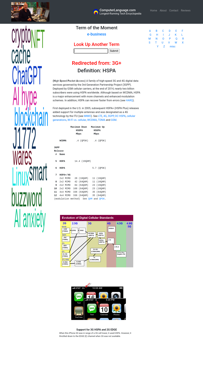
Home (154, 10)
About (163, 10)
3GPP (111, 116)
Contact (173, 10)
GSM (113, 119)
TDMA (101, 119)
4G (105, 116)
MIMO (87, 116)
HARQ (129, 100)
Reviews (185, 10)
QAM (90, 199)
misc (173, 46)
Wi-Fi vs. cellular (77, 119)
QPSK (102, 199)
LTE (100, 116)
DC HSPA (120, 116)
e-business (96, 34)
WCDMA (92, 119)
